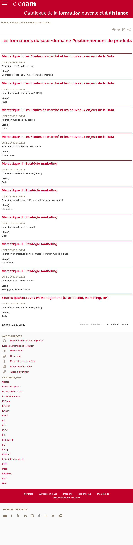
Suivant (114, 324)
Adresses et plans (48, 494)
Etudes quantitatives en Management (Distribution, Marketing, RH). (55, 298)
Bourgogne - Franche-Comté (16, 289)
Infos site (67, 494)
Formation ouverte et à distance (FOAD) (22, 93)
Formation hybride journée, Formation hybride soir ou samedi (32, 200)
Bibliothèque (85, 494)
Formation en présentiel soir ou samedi (21, 146)
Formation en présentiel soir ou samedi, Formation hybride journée (35, 254)
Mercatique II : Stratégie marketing (29, 164)
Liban (4, 128)
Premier (84, 324)
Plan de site (103, 494)
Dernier (125, 324)
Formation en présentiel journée (18, 66)
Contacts (28, 494)
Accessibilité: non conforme (67, 498)
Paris (4, 101)
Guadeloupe (8, 155)
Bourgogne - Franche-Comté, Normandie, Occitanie (27, 75)
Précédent (95, 324)
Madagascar (8, 209)
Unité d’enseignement (13, 62)
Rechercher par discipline (35, 22)
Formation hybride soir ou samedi (18, 119)
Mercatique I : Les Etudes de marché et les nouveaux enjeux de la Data (58, 56)
